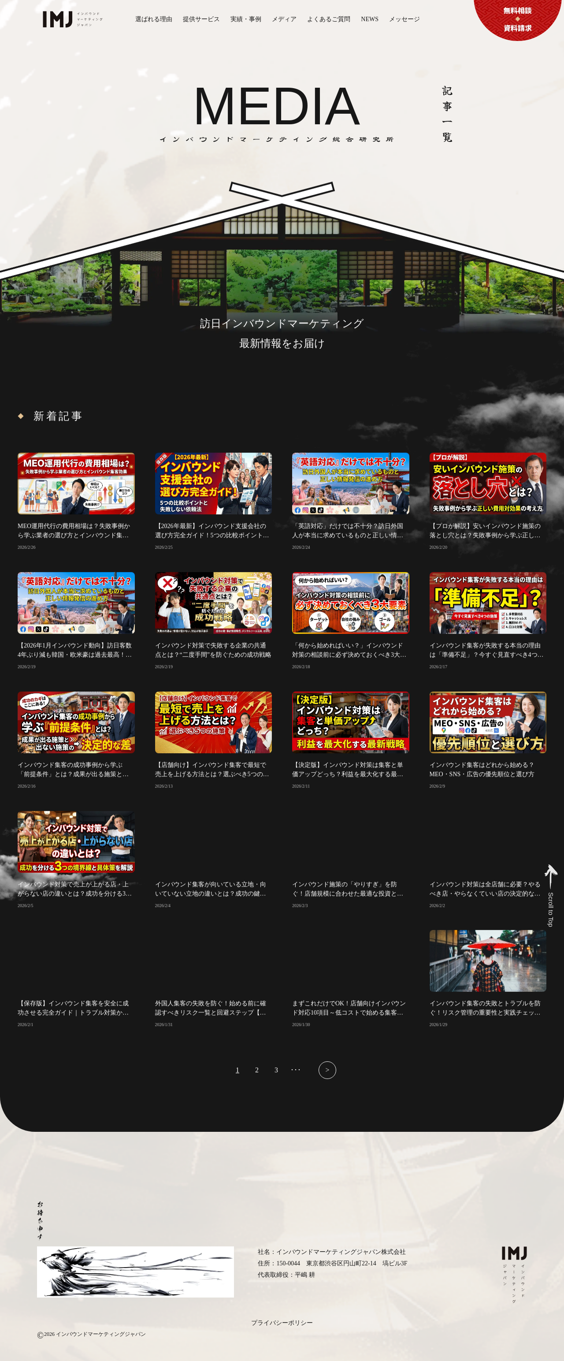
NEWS (369, 19)
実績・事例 (245, 19)
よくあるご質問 (328, 19)
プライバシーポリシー (282, 1323)
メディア (284, 19)
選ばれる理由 (153, 19)
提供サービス (201, 19)
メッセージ (404, 19)
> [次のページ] (327, 1076)
